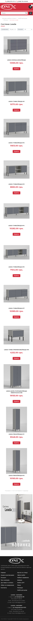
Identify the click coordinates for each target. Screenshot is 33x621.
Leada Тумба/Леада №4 (16, 225)
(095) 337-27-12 (11, 1)
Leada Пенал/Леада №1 (16, 434)
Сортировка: (5, 29)
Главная (3, 572)
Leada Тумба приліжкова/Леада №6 (16, 349)
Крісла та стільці (22, 572)
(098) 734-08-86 (23, 1)
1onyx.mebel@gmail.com (18, 613)
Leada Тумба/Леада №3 (16, 184)
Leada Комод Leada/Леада (16, 60)
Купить (16, 68)
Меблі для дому (22, 590)
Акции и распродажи (7, 575)
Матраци (20, 587)
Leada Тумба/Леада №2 (16, 143)
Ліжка (19, 585)
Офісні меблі (21, 575)
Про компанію (5, 580)
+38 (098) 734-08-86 (18, 611)
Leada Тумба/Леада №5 (16, 267)
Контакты (4, 587)
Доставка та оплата (7, 582)
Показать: (20, 29)
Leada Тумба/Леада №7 (17, 308)
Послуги (3, 577)
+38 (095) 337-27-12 (16, 600)
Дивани (19, 580)
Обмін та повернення (7, 585)
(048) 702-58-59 (17, 609)
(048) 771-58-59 (18, 598)
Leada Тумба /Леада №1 (17, 101)
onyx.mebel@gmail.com (18, 602)
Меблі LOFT (20, 582)
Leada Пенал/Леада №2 (16, 475)
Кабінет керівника (23, 577)
